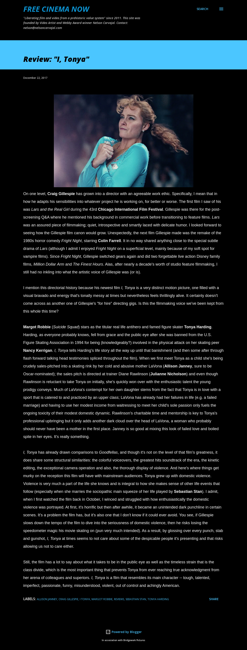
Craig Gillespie (68, 599)
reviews (119, 599)
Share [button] (214, 599)
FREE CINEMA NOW (56, 9)
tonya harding (158, 599)
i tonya (85, 599)
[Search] (202, 9)
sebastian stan (136, 599)
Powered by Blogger (124, 632)
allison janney (47, 599)
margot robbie (102, 599)
